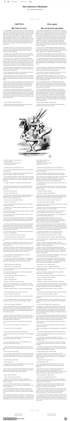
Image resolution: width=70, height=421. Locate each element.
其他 (30, 2)
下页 (37, 19)
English (15, 2)
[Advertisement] (35, 13)
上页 (32, 19)
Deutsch (23, 2)
